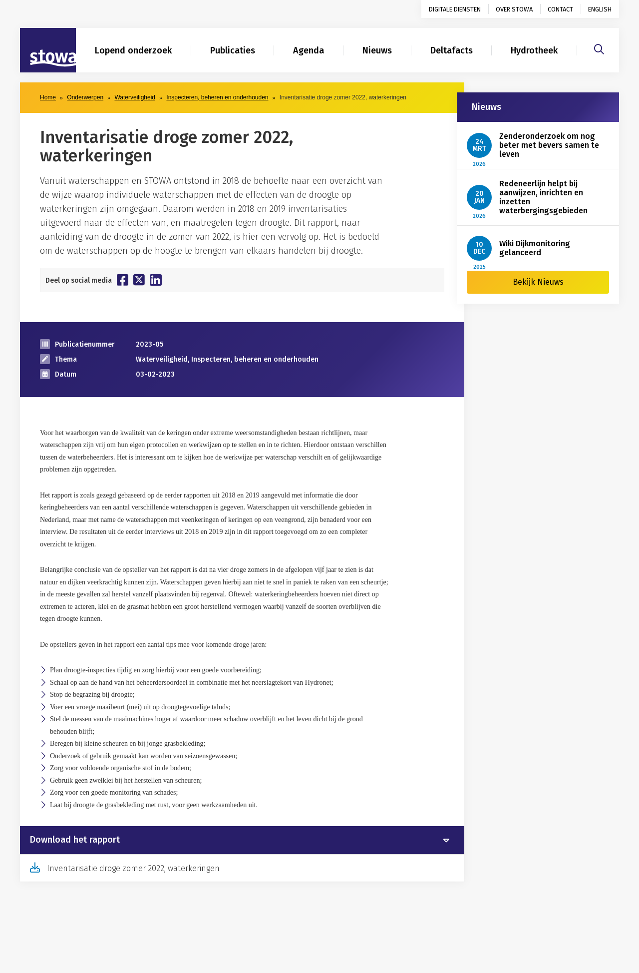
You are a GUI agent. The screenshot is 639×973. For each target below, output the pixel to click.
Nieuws (377, 50)
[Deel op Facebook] (122, 279)
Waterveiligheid (134, 97)
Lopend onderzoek (133, 50)
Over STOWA (514, 9)
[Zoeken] (599, 48)
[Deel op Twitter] (139, 279)
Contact (560, 9)
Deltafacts (451, 50)
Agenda (308, 50)
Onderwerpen (85, 97)
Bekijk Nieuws (538, 282)
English (600, 9)
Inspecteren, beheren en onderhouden (217, 97)
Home (48, 97)
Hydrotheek (534, 50)
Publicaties (232, 50)
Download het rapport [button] (75, 840)
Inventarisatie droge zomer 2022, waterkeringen (133, 868)
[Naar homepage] (48, 50)
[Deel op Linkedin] (156, 280)
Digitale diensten (455, 9)
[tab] (242, 840)
